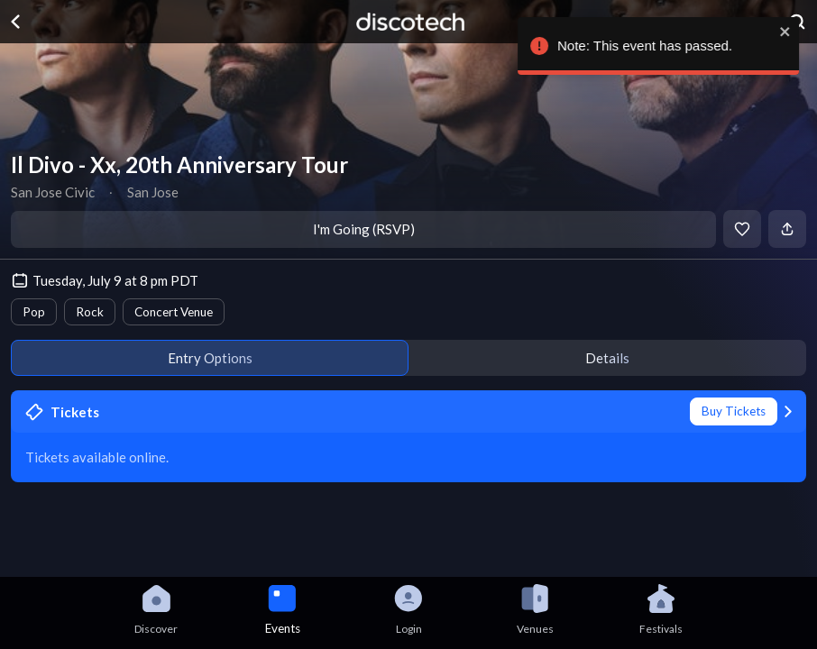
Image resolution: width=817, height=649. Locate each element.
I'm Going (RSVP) (364, 229)
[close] (790, 31)
